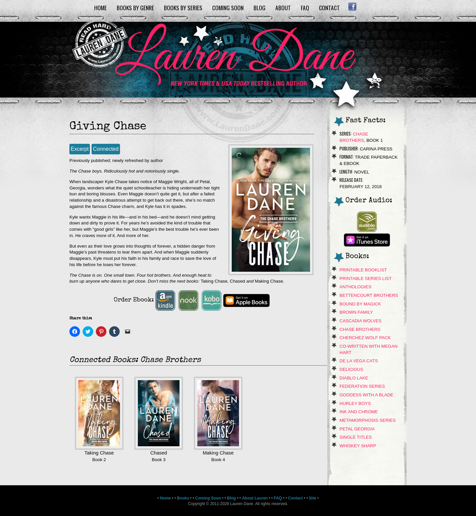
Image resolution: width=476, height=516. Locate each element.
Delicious (351, 369)
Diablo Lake (353, 378)
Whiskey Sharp (357, 445)
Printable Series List (365, 278)
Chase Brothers (359, 329)
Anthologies (355, 286)
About (283, 7)
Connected (105, 149)
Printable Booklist (363, 269)
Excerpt (80, 149)
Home (100, 7)
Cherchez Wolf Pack (365, 337)
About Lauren (255, 498)
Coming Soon (228, 7)
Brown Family (356, 312)
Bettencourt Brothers (368, 295)
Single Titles (355, 437)
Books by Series (183, 7)
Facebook (352, 6)
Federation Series (362, 386)
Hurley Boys (355, 403)
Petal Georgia (357, 428)
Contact (329, 7)
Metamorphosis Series (367, 420)
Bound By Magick (360, 303)
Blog (259, 7)
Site (312, 498)
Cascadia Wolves (360, 320)
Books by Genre (135, 7)
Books (183, 498)
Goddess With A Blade (366, 394)
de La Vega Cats (358, 360)
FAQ (305, 7)
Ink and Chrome (358, 411)
